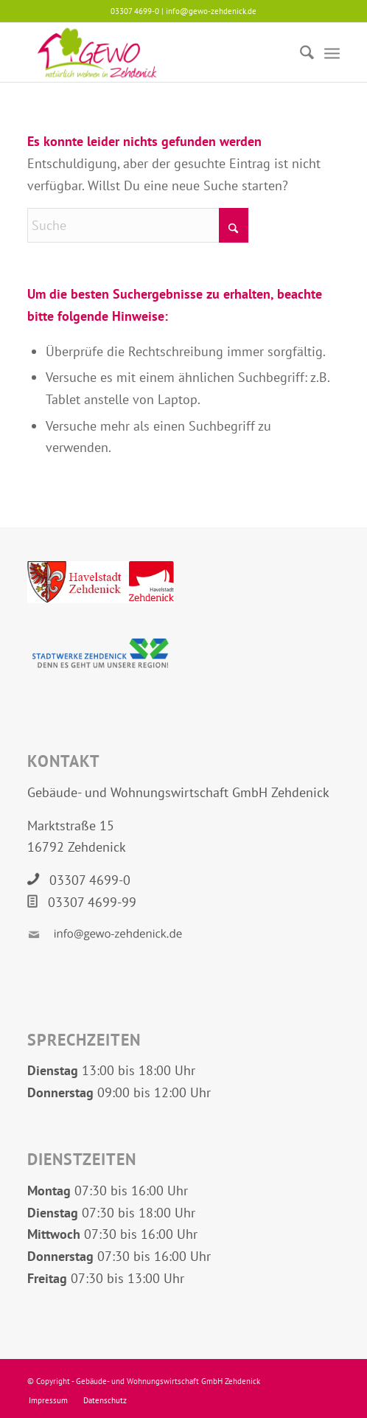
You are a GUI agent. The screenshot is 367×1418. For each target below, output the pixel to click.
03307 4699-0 (89, 880)
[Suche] (299, 52)
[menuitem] (299, 52)
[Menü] (332, 52)
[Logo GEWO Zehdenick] (152, 52)
